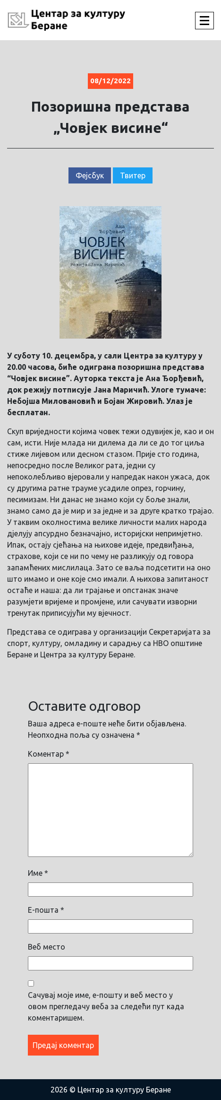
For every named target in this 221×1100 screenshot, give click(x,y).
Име (38, 873)
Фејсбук (90, 175)
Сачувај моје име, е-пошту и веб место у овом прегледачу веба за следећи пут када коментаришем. (106, 1006)
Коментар (48, 754)
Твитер (132, 175)
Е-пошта (46, 910)
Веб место (46, 947)
